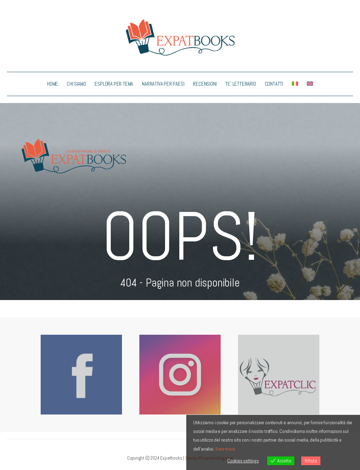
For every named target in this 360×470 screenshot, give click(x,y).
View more (225, 449)
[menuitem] (295, 84)
